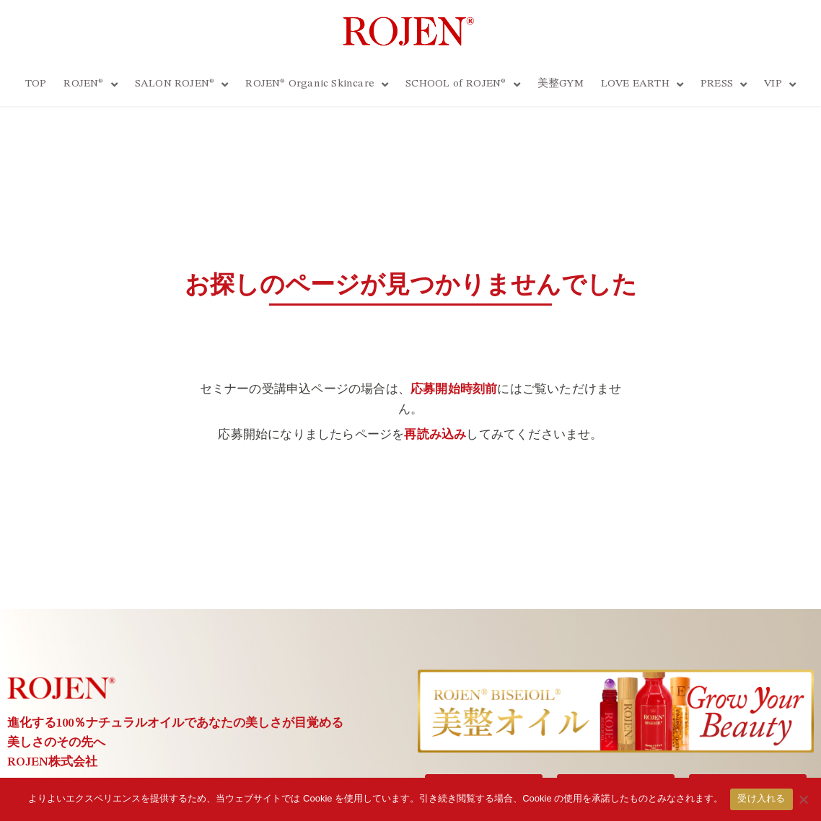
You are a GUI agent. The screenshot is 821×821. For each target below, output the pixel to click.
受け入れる (761, 799)
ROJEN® (90, 84)
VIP (780, 84)
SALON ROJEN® (182, 84)
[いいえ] (803, 799)
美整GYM (560, 84)
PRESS (724, 84)
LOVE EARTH (642, 84)
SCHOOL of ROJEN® (462, 84)
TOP (36, 84)
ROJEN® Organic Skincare (316, 84)
